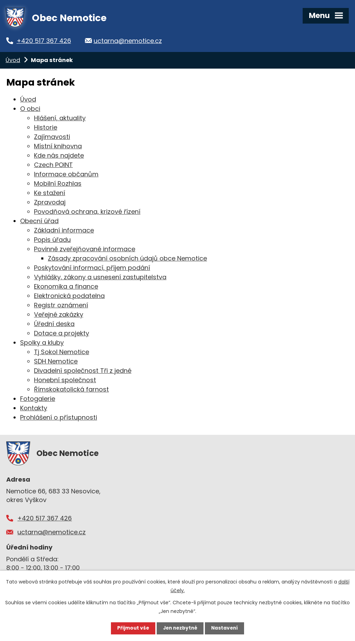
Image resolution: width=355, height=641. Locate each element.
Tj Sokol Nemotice (61, 352)
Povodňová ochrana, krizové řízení (87, 211)
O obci (30, 108)
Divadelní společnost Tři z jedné (82, 370)
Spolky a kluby (42, 342)
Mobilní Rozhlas (57, 183)
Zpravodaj (50, 202)
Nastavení (226, 628)
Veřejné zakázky (58, 314)
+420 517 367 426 (47, 40)
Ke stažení (49, 192)
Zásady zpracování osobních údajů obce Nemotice (127, 258)
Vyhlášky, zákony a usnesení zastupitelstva (100, 277)
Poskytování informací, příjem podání (92, 267)
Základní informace (64, 230)
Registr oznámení (61, 305)
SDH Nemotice (56, 361)
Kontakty (33, 408)
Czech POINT (53, 164)
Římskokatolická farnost (71, 389)
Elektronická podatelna (69, 295)
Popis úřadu (52, 239)
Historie (45, 127)
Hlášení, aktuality (60, 118)
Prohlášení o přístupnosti (58, 417)
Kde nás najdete (59, 155)
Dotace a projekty (61, 333)
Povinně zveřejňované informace (84, 249)
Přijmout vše (131, 628)
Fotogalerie (37, 398)
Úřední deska (54, 323)
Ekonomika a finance (66, 286)
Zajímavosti (52, 136)
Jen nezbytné (180, 628)
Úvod (13, 60)
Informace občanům (66, 174)
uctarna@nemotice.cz (134, 40)
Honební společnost (65, 380)
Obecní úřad (39, 221)
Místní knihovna (58, 146)
